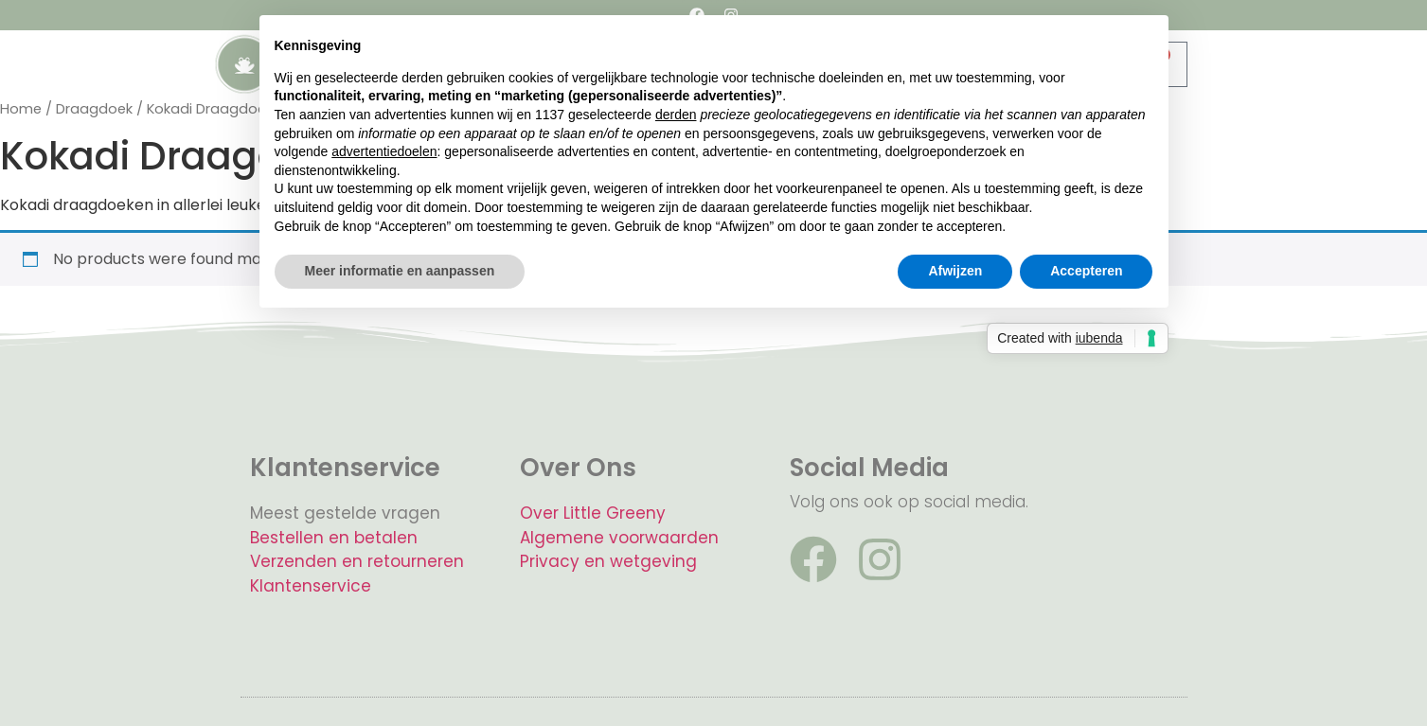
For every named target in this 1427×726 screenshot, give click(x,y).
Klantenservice (310, 586)
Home (21, 108)
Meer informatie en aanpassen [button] (400, 270)
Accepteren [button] (1086, 270)
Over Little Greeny (593, 513)
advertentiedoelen (384, 151)
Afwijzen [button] (955, 270)
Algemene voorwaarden (619, 537)
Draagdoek (94, 108)
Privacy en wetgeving (608, 561)
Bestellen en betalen (334, 537)
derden (676, 114)
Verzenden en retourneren (357, 561)
